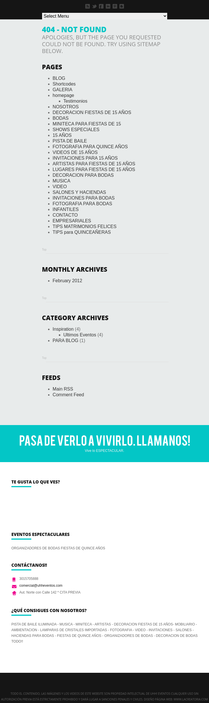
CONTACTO (65, 215)
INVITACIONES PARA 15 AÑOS (85, 158)
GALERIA (62, 89)
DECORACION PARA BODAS (83, 175)
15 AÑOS (62, 135)
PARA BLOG (65, 340)
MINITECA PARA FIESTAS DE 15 (87, 123)
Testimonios (75, 101)
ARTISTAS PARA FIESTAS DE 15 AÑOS (94, 163)
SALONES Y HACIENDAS (79, 192)
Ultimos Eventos (79, 334)
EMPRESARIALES (72, 220)
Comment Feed (68, 394)
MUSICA (61, 180)
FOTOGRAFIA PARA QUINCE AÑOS (90, 146)
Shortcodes (64, 84)
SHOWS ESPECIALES (76, 129)
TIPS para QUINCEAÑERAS (82, 232)
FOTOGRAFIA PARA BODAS (82, 203)
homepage (63, 95)
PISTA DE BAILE (70, 141)
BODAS (61, 118)
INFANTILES (66, 209)
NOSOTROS (66, 106)
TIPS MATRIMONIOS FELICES (85, 226)
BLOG (59, 78)
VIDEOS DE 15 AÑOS (75, 152)
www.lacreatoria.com (190, 699)
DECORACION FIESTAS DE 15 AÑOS (92, 112)
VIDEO (60, 186)
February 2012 (67, 280)
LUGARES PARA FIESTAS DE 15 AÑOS (94, 169)
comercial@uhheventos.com (41, 586)
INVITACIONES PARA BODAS (84, 198)
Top (44, 249)
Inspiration (63, 329)
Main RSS (63, 389)
